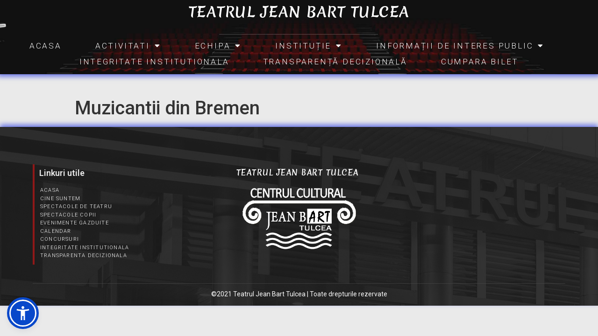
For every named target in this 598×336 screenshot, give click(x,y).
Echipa (218, 46)
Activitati (128, 46)
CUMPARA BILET (480, 61)
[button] (22, 313)
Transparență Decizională (335, 61)
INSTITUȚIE (308, 46)
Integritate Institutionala (154, 61)
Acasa (45, 45)
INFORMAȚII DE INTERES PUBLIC (460, 46)
